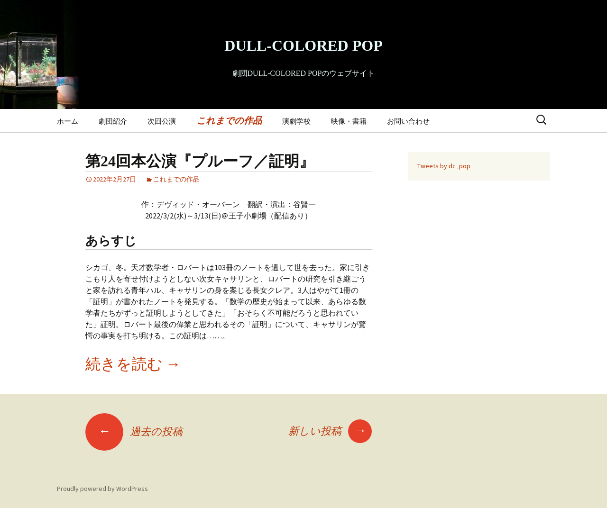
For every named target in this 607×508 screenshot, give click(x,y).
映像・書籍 (349, 121)
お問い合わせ (408, 121)
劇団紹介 (113, 121)
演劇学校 (296, 121)
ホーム (67, 121)
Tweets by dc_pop (443, 166)
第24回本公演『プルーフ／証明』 (199, 161)
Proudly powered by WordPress (102, 488)
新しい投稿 (330, 430)
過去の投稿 (134, 431)
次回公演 (161, 121)
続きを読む (133, 363)
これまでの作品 (229, 120)
